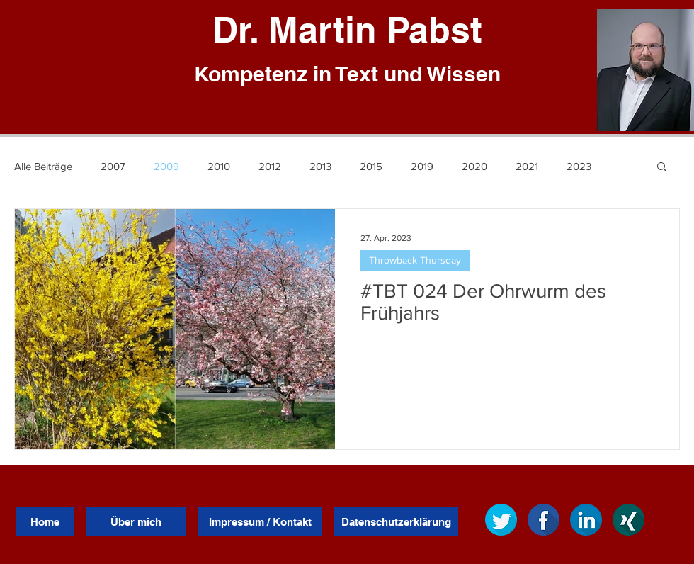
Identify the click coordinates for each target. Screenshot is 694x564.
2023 (579, 166)
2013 (320, 166)
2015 (371, 166)
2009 (166, 166)
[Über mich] (136, 521)
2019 (422, 166)
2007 (113, 166)
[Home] (45, 521)
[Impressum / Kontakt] (260, 521)
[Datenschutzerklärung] (396, 521)
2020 (474, 166)
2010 (218, 166)
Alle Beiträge (43, 166)
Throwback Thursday (415, 260)
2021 (527, 166)
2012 (269, 166)
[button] (662, 167)
